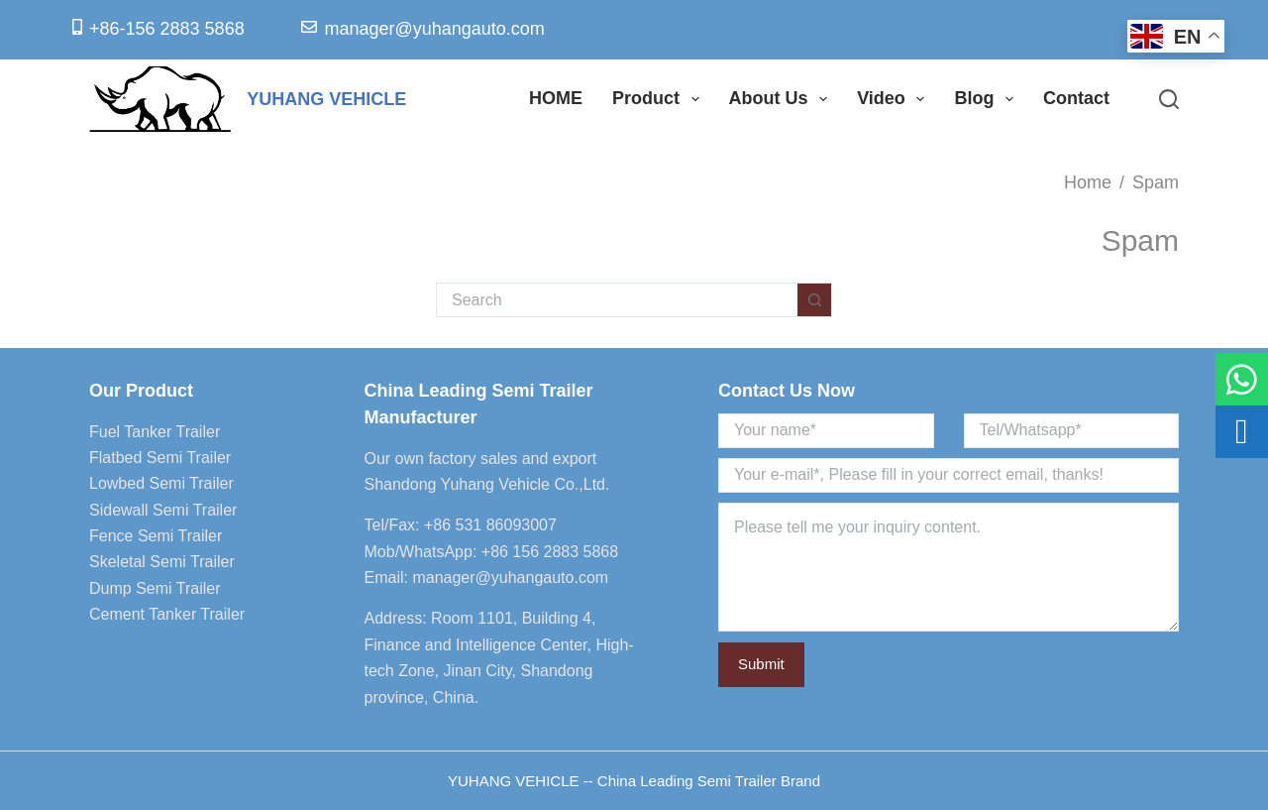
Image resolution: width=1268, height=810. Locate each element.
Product (659, 99)
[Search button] (814, 300)
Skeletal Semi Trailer (162, 561)
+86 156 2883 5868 (549, 551)
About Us (782, 99)
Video (894, 99)
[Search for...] (616, 300)
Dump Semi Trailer (154, 588)
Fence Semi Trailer (155, 535)
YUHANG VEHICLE (326, 99)
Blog (987, 99)
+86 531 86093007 (490, 525)
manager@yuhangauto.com (510, 577)
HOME (555, 98)
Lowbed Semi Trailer (161, 483)
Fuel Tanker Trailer (154, 431)
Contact (1076, 98)
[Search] (1169, 99)
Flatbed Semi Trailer (160, 457)
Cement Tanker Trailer (167, 614)
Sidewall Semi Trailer (163, 510)
